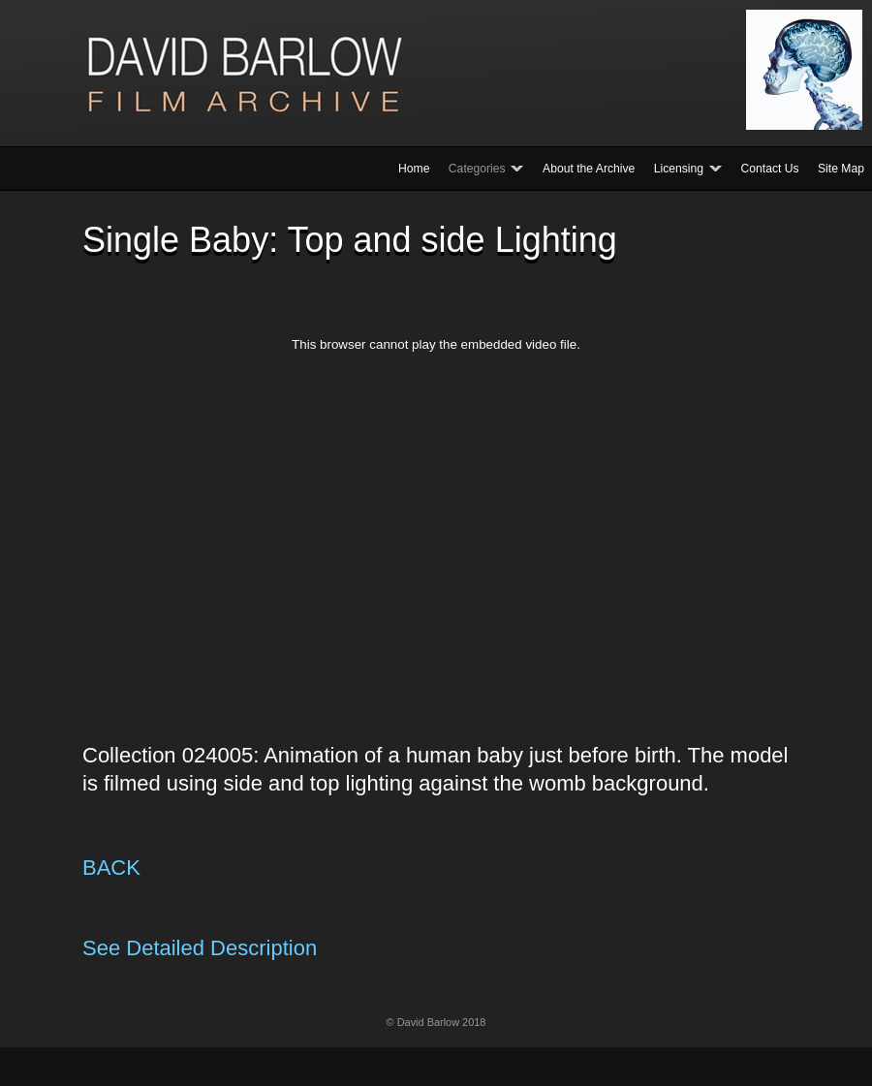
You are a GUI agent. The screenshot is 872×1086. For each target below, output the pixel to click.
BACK (111, 867)
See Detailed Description (199, 948)
